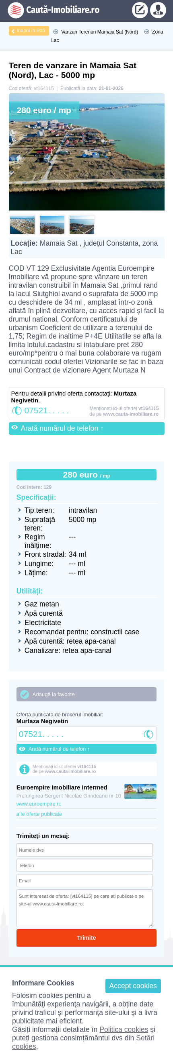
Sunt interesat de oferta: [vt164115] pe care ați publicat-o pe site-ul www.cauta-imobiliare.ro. (84, 908)
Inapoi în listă (31, 31)
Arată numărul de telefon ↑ (62, 428)
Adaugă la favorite (54, 694)
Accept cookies (133, 986)
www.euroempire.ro (39, 804)
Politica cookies (123, 1029)
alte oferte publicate (39, 814)
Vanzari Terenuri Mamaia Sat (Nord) (99, 32)
